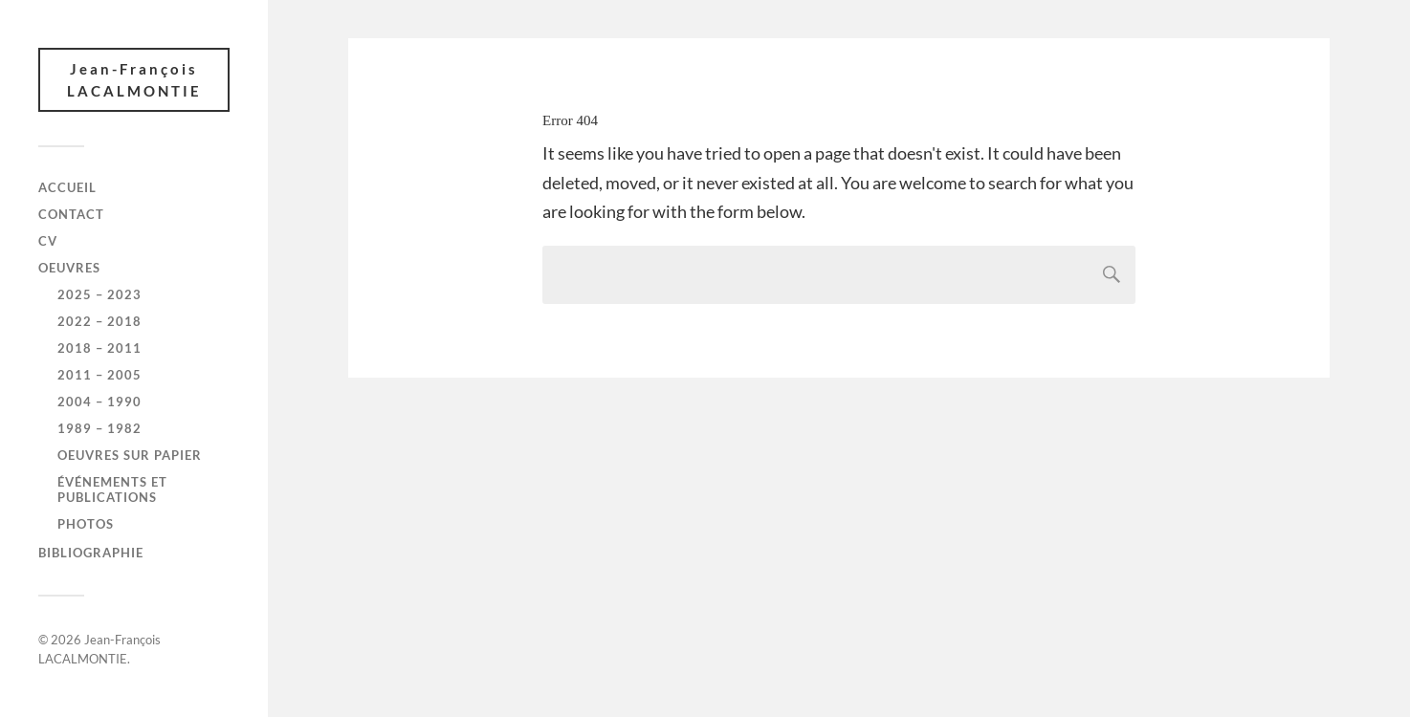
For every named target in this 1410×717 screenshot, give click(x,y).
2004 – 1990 (99, 401)
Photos (85, 524)
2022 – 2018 (99, 321)
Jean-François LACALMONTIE (134, 79)
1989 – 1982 (99, 428)
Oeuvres (69, 267)
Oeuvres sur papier (129, 455)
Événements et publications (112, 489)
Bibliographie (90, 552)
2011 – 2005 (99, 374)
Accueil (67, 187)
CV (47, 241)
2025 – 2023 (99, 294)
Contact (71, 214)
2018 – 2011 (99, 348)
